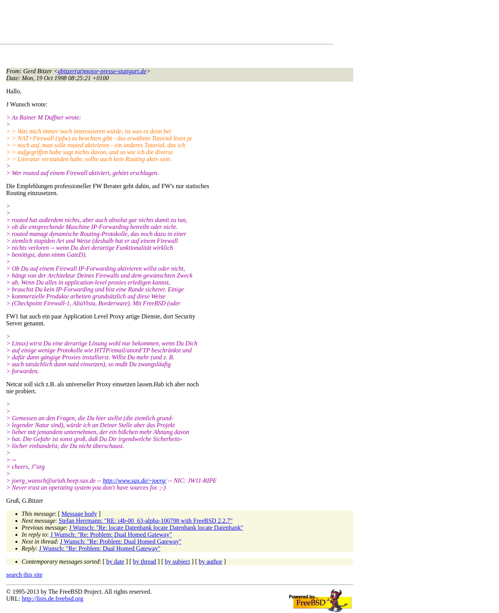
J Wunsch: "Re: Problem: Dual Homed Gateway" (111, 534)
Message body (79, 513)
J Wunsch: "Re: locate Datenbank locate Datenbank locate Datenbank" (156, 527)
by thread (144, 561)
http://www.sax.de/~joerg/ (135, 480)
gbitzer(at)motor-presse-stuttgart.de (102, 71)
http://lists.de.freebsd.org (52, 598)
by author (210, 561)
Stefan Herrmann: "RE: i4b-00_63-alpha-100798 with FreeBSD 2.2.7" (146, 520)
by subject (177, 561)
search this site (24, 574)
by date (115, 561)
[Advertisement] (146, 23)
